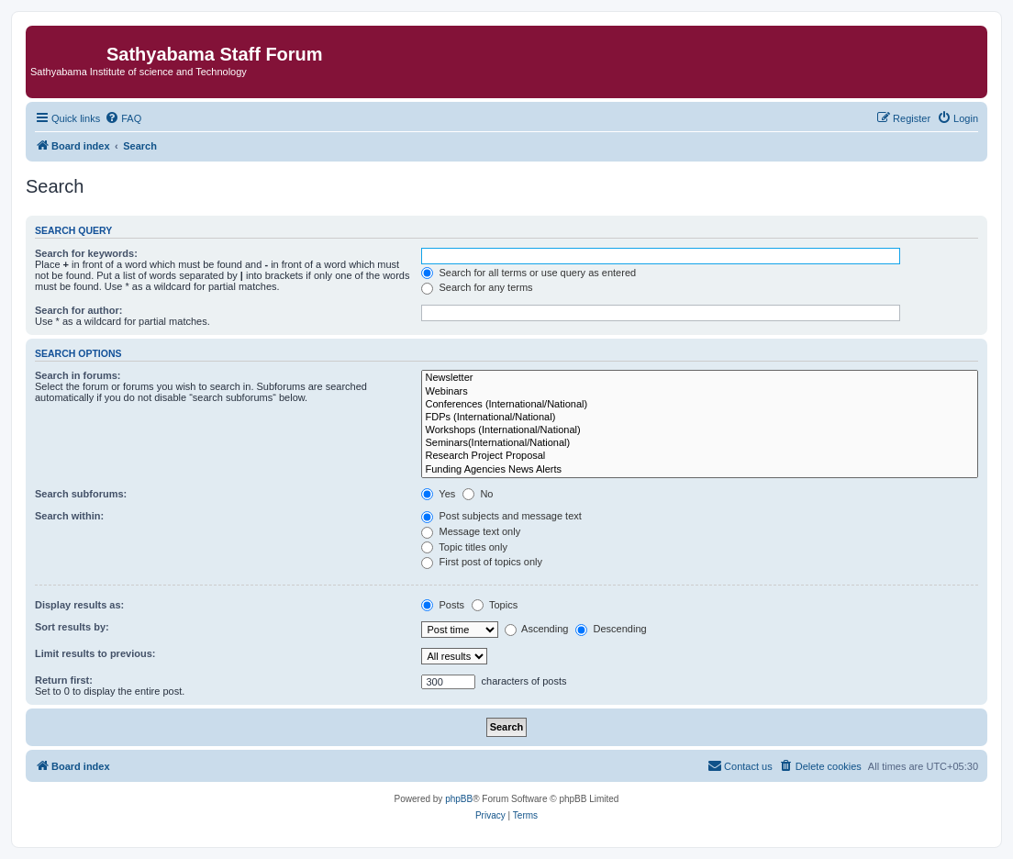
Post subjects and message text (501, 515)
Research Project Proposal (699, 456)
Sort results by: (72, 626)
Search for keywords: (86, 253)
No (477, 493)
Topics (495, 604)
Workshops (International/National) (699, 430)
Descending (610, 628)
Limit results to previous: (95, 653)
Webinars (699, 391)
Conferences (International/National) (699, 404)
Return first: (64, 680)
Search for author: (78, 310)
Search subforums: (81, 493)
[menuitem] (123, 118)
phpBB (459, 799)
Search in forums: (78, 375)
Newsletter (699, 378)
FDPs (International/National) (699, 417)
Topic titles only (463, 546)
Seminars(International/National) (699, 443)
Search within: (69, 515)
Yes (438, 493)
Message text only (470, 531)
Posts (442, 604)
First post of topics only (481, 561)
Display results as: (79, 604)
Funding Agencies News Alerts (699, 469)
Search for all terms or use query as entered (528, 272)
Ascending (537, 628)
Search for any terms (476, 287)
